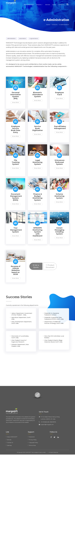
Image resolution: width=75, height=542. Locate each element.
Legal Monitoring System (37, 179)
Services (47, 2)
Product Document (50, 275)
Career (54, 2)
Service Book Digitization (37, 145)
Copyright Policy (33, 464)
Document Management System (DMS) (16, 214)
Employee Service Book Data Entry (15, 146)
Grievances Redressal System (59, 179)
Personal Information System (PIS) (15, 112)
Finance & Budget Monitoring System (37, 214)
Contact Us (61, 2)
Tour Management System (16, 246)
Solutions (38, 2)
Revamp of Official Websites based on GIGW (15, 287)
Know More (15, 119)
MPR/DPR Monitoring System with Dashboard (37, 248)
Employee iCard (59, 110)
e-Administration (56, 20)
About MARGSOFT (29, 2)
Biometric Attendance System (37, 111)
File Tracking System (15, 179)
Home (48, 24)
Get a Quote (36, 275)
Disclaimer (32, 458)
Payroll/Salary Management (60, 144)
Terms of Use (32, 466)
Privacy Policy (33, 461)
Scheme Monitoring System (59, 213)
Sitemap (9, 466)
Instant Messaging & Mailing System (59, 248)
